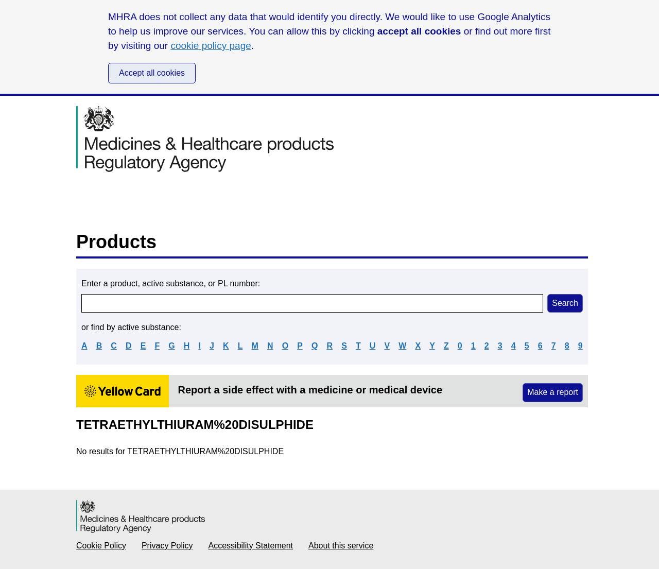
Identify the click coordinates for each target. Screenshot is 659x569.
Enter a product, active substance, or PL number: (170, 283)
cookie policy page (210, 45)
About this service (340, 545)
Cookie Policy (101, 545)
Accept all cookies (152, 72)
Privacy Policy (167, 545)
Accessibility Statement (251, 545)
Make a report (552, 392)
